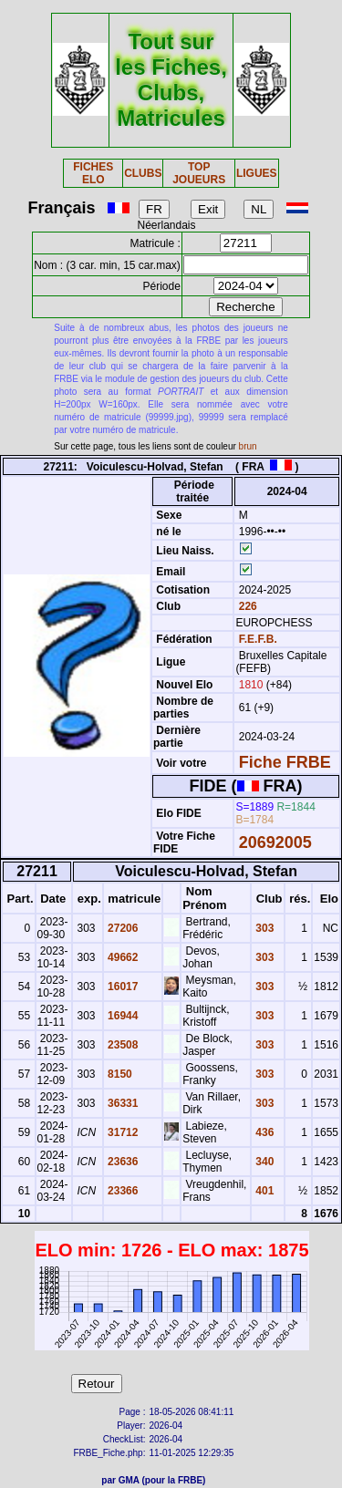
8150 (118, 1074)
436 (263, 1132)
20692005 (275, 842)
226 (245, 606)
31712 (122, 1132)
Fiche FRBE (285, 762)
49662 (122, 957)
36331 (122, 1103)
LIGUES (256, 173)
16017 (122, 986)
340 (263, 1161)
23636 (122, 1161)
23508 (122, 1044)
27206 (122, 928)
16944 (122, 1015)
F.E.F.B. (258, 639)
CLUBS (142, 173)
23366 (122, 1190)
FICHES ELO (93, 173)
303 (263, 928)
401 (263, 1190)
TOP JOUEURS (198, 173)
